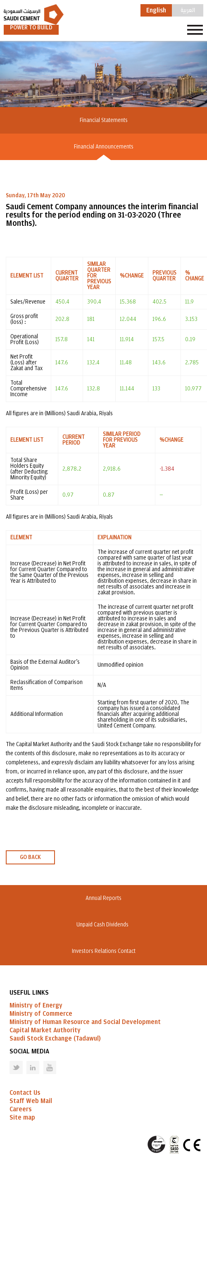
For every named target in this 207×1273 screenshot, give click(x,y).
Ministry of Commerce (41, 1013)
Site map (22, 1117)
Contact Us (25, 1092)
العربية (188, 9)
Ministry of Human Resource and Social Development (85, 1022)
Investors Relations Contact (104, 951)
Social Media (29, 1051)
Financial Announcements (103, 147)
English (156, 10)
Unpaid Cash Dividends (103, 925)
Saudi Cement (34, 14)
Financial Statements (104, 120)
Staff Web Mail (31, 1101)
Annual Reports (103, 898)
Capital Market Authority (45, 1030)
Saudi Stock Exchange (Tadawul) (55, 1038)
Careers (20, 1109)
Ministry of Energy (36, 1005)
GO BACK (30, 857)
